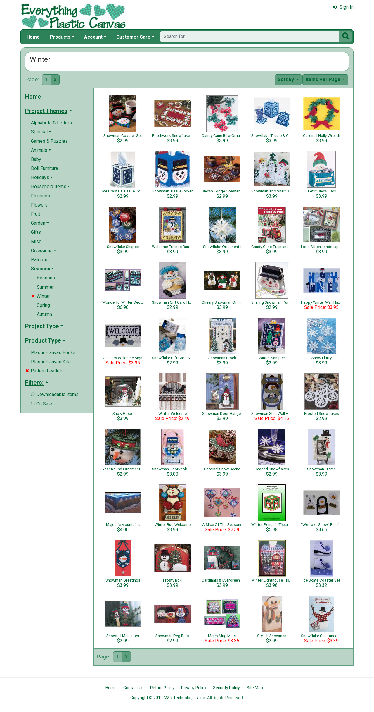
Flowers (39, 205)
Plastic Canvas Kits (51, 361)
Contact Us (133, 687)
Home (33, 37)
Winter (40, 296)
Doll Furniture (44, 168)
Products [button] (60, 37)
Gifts (36, 232)
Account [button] (93, 37)
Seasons (46, 278)
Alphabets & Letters (51, 122)
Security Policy (226, 687)
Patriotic (39, 259)
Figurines (40, 196)
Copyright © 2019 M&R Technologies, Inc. (168, 697)
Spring (43, 305)
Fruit (35, 214)
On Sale (41, 404)
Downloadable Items (55, 394)
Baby (36, 159)
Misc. (36, 241)
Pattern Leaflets (44, 371)
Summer (45, 287)
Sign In (343, 7)
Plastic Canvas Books (53, 352)
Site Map (255, 687)
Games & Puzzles (49, 141)
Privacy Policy (193, 687)
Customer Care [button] (133, 37)
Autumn (44, 314)
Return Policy (162, 687)
